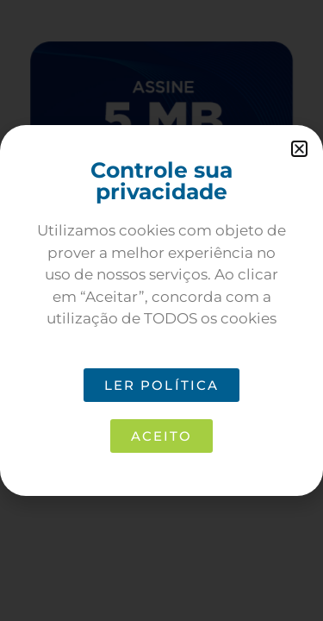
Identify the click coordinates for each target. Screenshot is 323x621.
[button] (299, 148)
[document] (161, 310)
